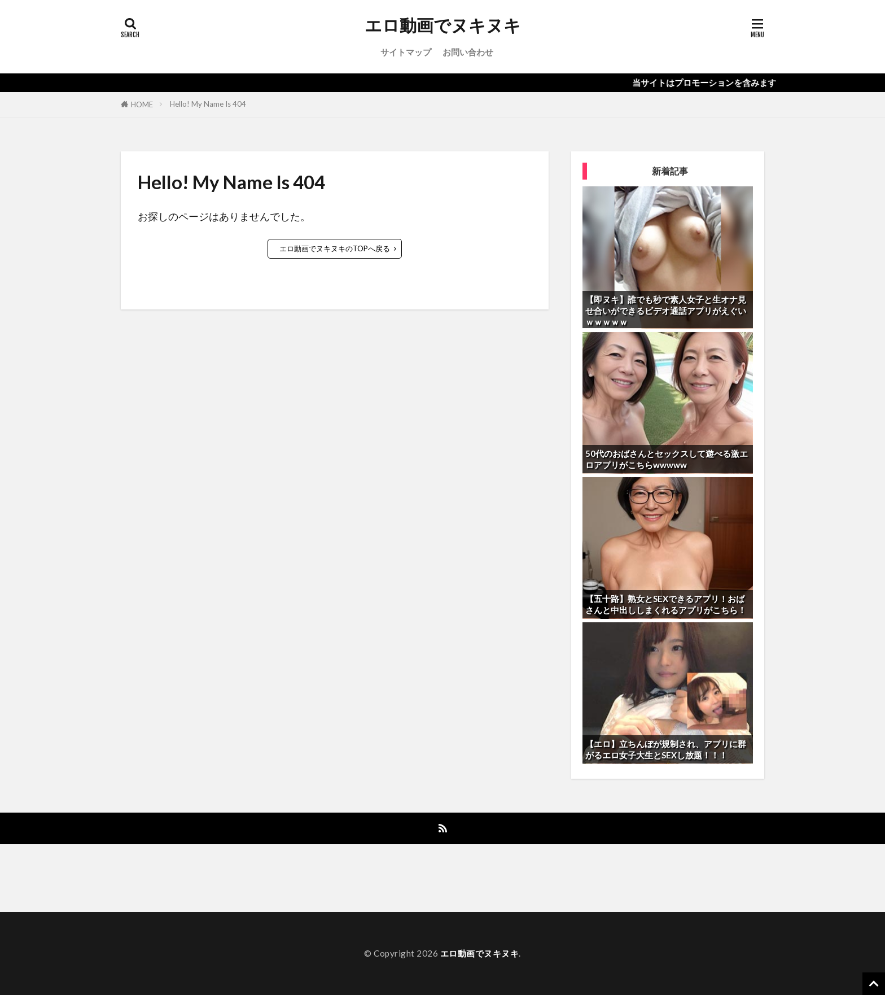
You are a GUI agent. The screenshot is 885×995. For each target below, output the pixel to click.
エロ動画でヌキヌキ (443, 25)
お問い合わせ (467, 52)
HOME (142, 104)
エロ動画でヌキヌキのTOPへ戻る (334, 248)
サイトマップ (405, 52)
